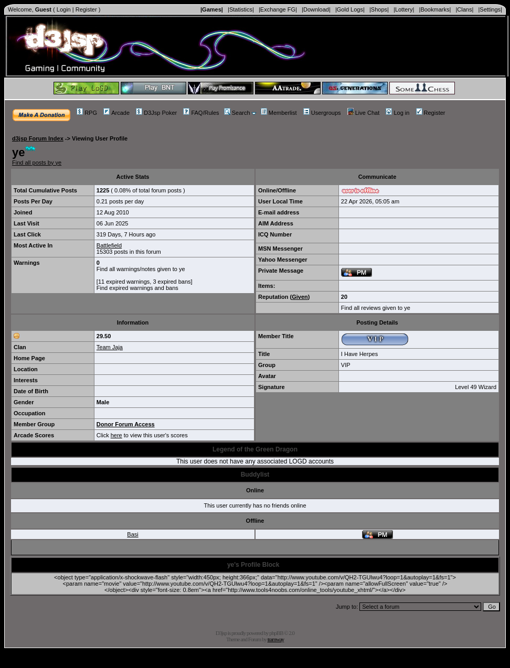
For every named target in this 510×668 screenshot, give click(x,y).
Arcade (116, 113)
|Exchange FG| (278, 9)
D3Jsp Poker (156, 113)
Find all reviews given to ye (375, 308)
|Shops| (379, 9)
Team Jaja (110, 347)
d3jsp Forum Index (37, 138)
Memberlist (279, 113)
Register (86, 9)
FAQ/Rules (201, 113)
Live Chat (363, 113)
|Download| (316, 9)
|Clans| (464, 9)
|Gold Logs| (350, 9)
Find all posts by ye (36, 162)
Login (64, 9)
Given (300, 297)
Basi (132, 534)
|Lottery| (404, 9)
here (116, 435)
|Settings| (490, 9)
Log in (397, 113)
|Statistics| (241, 9)
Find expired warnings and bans (137, 288)
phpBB (276, 633)
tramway (276, 639)
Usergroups (322, 113)
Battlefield (109, 245)
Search (237, 113)
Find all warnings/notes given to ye (141, 269)
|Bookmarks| (435, 9)
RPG (87, 113)
